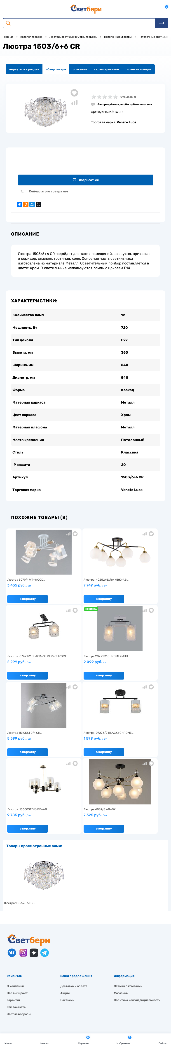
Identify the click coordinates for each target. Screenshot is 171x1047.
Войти (162, 1040)
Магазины (121, 919)
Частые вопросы (18, 940)
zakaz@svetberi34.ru (28, 1007)
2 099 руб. (31, 667)
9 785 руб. (31, 743)
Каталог (45, 1040)
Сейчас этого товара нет (48, 192)
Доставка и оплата (73, 912)
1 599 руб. (136, 667)
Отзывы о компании (128, 912)
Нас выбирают (17, 919)
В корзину (27, 602)
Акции (65, 919)
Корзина (84, 1040)
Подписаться (86, 180)
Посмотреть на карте (29, 982)
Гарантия (14, 926)
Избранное (124, 1040)
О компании (15, 912)
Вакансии (67, 926)
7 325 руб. (84, 743)
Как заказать (16, 933)
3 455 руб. (31, 590)
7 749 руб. (84, 590)
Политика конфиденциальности (137, 926)
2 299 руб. (136, 590)
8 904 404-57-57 (26, 999)
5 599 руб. (84, 667)
